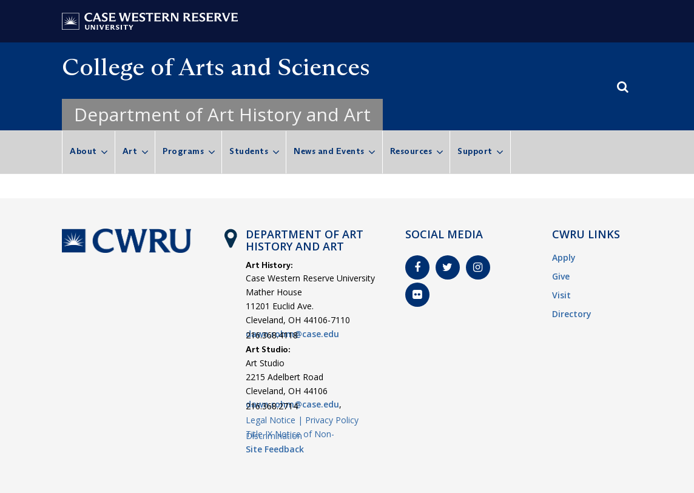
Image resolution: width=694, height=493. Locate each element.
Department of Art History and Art (222, 114)
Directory (571, 314)
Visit (561, 295)
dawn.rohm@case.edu (292, 334)
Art (130, 151)
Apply (564, 257)
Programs (183, 151)
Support (475, 151)
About (83, 151)
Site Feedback (275, 449)
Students (248, 151)
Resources (411, 151)
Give (561, 276)
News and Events (329, 151)
